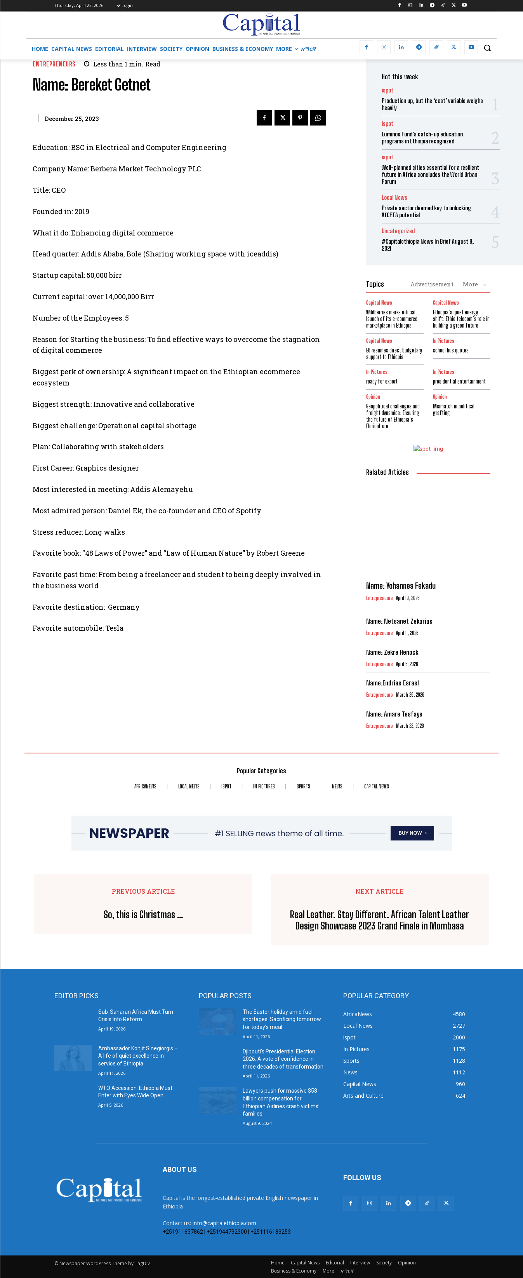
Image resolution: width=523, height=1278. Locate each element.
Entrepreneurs (54, 64)
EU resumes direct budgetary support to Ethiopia (394, 353)
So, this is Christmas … (143, 914)
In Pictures (443, 340)
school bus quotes (451, 350)
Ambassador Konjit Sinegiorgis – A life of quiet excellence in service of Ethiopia (138, 1056)
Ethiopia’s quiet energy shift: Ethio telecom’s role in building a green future (461, 319)
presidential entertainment (459, 381)
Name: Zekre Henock (392, 652)
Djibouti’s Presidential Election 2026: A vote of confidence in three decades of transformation (283, 1059)
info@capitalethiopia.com (224, 1223)
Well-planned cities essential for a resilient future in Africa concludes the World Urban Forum (430, 174)
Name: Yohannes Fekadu (401, 585)
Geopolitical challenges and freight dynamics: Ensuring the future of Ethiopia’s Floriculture (393, 416)
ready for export (382, 381)
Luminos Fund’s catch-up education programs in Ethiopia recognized (422, 138)
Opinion (373, 396)
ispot (387, 90)
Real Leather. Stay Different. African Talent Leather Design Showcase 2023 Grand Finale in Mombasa (379, 920)
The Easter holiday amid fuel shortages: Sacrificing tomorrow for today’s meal (282, 1019)
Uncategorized (398, 231)
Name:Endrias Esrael (392, 683)
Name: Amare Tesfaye (394, 714)
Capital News (379, 302)
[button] (487, 47)
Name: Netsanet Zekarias (399, 621)
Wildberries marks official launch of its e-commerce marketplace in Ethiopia (391, 319)
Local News (394, 198)
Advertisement (431, 284)
